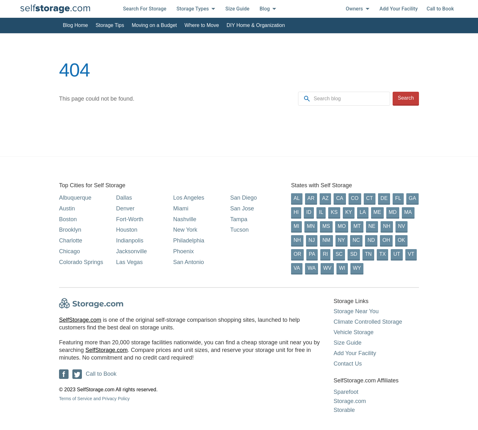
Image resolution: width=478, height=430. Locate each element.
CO (355, 198)
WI (342, 268)
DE (384, 198)
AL (297, 198)
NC (356, 240)
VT (411, 254)
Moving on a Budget (154, 25)
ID (308, 212)
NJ (312, 240)
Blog (268, 9)
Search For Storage (145, 9)
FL (398, 198)
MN (311, 226)
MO (342, 226)
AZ (325, 198)
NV (401, 226)
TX (382, 254)
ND (371, 240)
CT (369, 198)
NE (371, 226)
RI (325, 254)
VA (297, 268)
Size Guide (237, 9)
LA (363, 212)
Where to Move (201, 25)
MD (393, 212)
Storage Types (195, 9)
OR (297, 254)
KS (334, 212)
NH (386, 226)
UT (396, 254)
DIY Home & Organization (256, 25)
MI (296, 226)
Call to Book (440, 9)
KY (348, 212)
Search (406, 98)
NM (326, 240)
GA (412, 198)
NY (341, 240)
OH (386, 240)
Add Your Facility (399, 9)
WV (327, 268)
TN (368, 254)
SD (353, 254)
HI (296, 212)
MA (408, 212)
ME (377, 212)
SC (338, 254)
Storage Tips (110, 25)
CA (339, 198)
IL (321, 212)
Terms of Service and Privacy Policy (94, 398)
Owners (357, 9)
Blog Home (75, 25)
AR (311, 198)
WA (311, 268)
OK (401, 240)
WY (357, 268)
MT (357, 226)
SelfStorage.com (80, 320)
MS (326, 226)
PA (312, 254)
